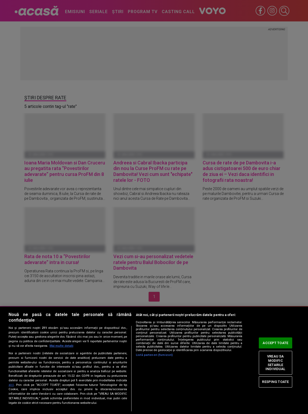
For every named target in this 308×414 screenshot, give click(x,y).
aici (11, 385)
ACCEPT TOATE (275, 343)
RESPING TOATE (275, 382)
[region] (154, 360)
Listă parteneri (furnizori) (154, 355)
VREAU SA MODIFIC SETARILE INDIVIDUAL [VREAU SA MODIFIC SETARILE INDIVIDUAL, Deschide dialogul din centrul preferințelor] (275, 363)
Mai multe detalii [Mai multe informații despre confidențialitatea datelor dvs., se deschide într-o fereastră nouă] (61, 346)
